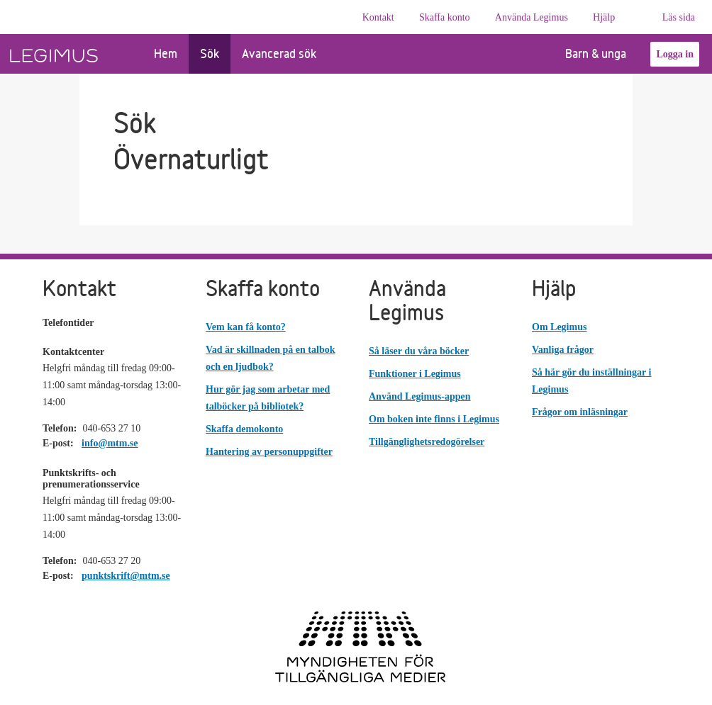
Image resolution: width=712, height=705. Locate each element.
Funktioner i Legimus (415, 373)
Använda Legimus (531, 17)
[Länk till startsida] (71, 54)
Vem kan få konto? (246, 327)
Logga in (675, 54)
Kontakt (378, 17)
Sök (209, 53)
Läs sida (678, 17)
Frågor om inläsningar (580, 412)
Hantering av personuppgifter (269, 451)
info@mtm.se (110, 443)
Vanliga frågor (563, 349)
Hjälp (604, 17)
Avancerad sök (279, 53)
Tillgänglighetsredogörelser (426, 441)
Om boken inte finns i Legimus (434, 419)
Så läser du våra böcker (419, 351)
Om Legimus (559, 327)
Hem (165, 53)
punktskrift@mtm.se (126, 575)
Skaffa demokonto (244, 429)
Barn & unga (585, 53)
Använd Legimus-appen (420, 396)
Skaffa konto (444, 17)
